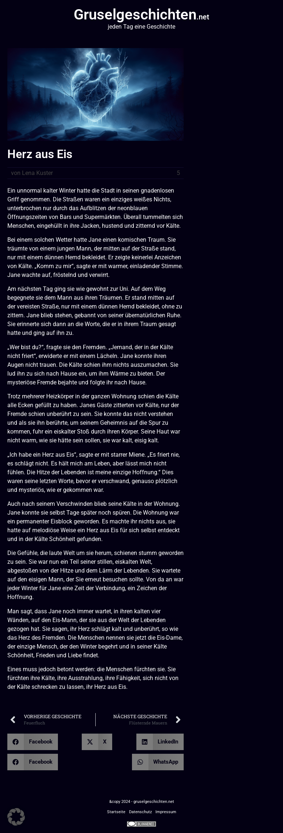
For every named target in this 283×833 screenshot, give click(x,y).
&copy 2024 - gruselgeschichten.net (141, 801)
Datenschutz (140, 812)
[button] (32, 742)
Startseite (116, 812)
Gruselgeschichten (141, 14)
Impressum (165, 812)
